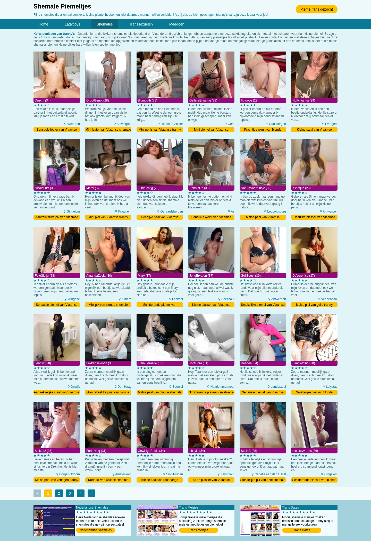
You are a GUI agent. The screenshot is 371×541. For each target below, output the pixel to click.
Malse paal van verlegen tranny (56, 480)
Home (43, 24)
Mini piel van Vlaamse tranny (108, 217)
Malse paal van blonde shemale (160, 392)
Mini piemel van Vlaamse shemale (211, 130)
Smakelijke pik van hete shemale (262, 480)
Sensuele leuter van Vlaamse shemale (57, 130)
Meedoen (176, 24)
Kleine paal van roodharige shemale (159, 480)
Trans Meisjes (198, 530)
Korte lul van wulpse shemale (108, 480)
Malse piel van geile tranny (314, 305)
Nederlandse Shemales (96, 530)
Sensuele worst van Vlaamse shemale (211, 217)
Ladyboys (72, 24)
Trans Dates (301, 530)
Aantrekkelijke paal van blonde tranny (108, 393)
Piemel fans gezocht (316, 9)
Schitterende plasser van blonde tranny (314, 480)
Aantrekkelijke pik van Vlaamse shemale (56, 217)
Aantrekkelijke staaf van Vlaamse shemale (57, 393)
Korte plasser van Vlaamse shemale (211, 480)
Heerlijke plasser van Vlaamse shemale (314, 217)
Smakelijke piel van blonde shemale (314, 393)
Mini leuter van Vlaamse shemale (108, 129)
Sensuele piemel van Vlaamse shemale (56, 305)
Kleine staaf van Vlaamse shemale (314, 130)
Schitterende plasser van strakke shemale (211, 393)
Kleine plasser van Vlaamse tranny (211, 305)
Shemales (105, 24)
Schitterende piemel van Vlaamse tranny (159, 305)
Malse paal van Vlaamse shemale (263, 217)
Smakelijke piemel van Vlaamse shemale (262, 305)
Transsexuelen (141, 24)
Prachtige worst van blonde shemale (263, 130)
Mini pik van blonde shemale (108, 305)
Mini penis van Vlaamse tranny (160, 129)
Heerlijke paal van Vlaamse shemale (159, 217)
